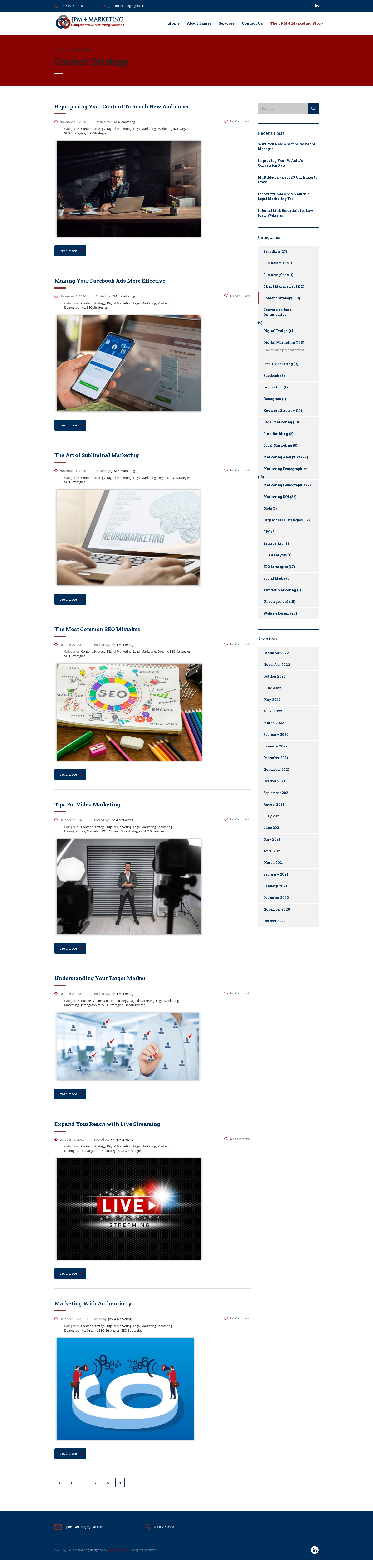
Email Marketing (278, 364)
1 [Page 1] (71, 1482)
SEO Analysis (275, 555)
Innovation (273, 387)
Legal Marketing (277, 422)
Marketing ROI (276, 496)
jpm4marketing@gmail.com (128, 6)
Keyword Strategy (279, 410)
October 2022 (274, 676)
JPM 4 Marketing (77, 1550)
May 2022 (272, 699)
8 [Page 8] (108, 1482)
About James (199, 23)
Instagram (272, 399)
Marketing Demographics (285, 468)
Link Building (275, 433)
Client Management (280, 286)
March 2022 (273, 723)
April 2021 (272, 851)
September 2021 (276, 792)
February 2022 (276, 734)
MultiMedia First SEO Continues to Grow (287, 179)
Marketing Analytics (281, 457)
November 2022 (276, 664)
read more (71, 250)
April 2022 (272, 711)
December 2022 (276, 653)
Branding (271, 251)
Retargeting (273, 543)
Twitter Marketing (279, 590)
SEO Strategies (275, 566)
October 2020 (274, 921)
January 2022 (275, 746)
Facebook (271, 375)
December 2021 (275, 758)
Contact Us (252, 23)
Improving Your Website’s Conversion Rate (280, 163)
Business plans (276, 263)
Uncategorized (275, 601)
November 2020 (276, 909)
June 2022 (272, 688)
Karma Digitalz (118, 1550)
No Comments (237, 121)
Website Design (276, 613)
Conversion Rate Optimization (277, 312)
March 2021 (273, 862)
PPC (266, 531)
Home (174, 23)
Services (227, 23)
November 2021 (276, 769)
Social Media (274, 578)
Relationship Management (285, 350)
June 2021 (272, 827)
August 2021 (273, 804)
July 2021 (272, 816)
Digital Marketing (279, 342)
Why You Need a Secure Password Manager (286, 146)
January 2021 (275, 886)
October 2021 (274, 781)
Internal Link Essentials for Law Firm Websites (285, 213)
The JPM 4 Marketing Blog (295, 23)
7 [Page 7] (95, 1482)
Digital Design (275, 331)
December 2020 (276, 897)
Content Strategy (278, 298)
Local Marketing (277, 445)
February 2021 (275, 874)
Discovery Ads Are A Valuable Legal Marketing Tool (283, 196)
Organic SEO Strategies (283, 520)
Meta (267, 508)
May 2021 (271, 839)
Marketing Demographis (284, 485)
